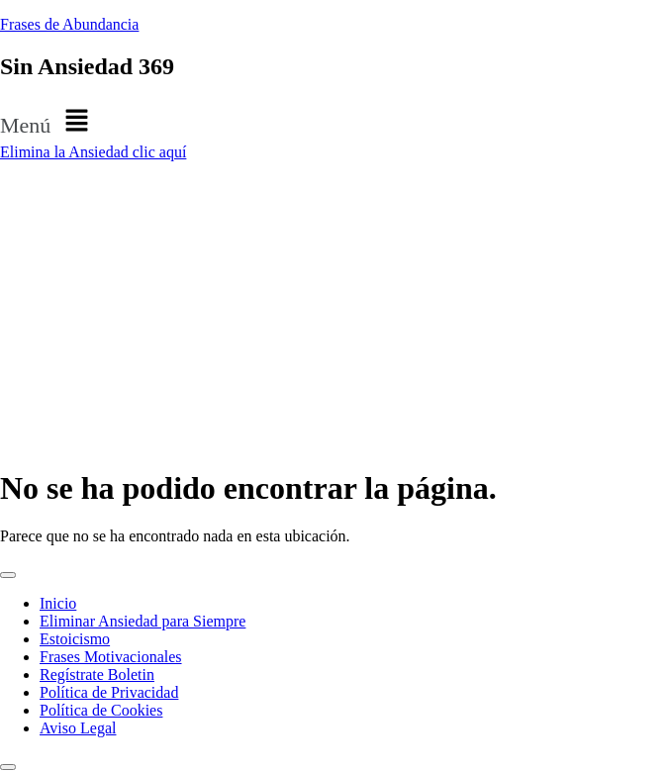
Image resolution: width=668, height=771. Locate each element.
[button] (334, 122)
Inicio (58, 603)
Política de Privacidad (109, 692)
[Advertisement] (334, 309)
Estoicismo (75, 638)
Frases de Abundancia (69, 24)
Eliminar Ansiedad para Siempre (142, 621)
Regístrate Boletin (97, 674)
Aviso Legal (78, 728)
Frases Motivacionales (111, 656)
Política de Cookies (101, 710)
